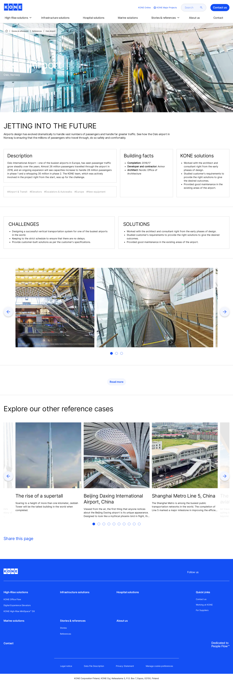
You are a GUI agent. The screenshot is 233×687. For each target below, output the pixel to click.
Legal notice (66, 666)
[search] (192, 7)
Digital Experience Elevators (17, 605)
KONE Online (144, 7)
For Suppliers (202, 610)
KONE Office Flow (12, 599)
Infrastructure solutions (74, 592)
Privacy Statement (125, 666)
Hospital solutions (127, 592)
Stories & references (20, 31)
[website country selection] (165, 7)
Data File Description (94, 666)
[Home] (6, 31)
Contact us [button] (220, 7)
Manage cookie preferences (159, 666)
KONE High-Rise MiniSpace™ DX (19, 611)
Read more (116, 381)
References (37, 31)
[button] (19, 17)
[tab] (111, 353)
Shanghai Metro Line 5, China (183, 496)
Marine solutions (14, 620)
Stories (63, 628)
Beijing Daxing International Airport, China (113, 499)
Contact (8, 643)
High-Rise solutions (16, 592)
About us (122, 620)
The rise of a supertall (39, 496)
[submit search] (201, 7)
